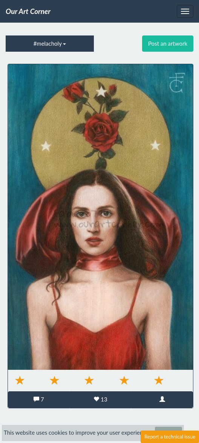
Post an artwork (167, 43)
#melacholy (50, 43)
